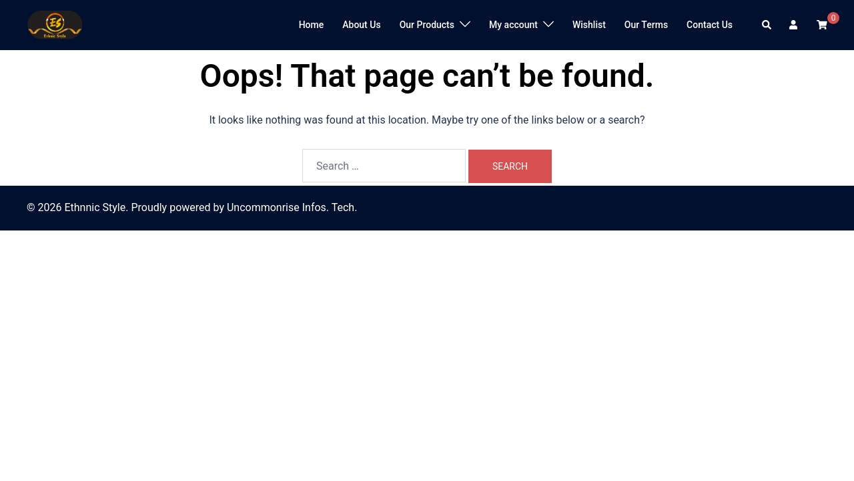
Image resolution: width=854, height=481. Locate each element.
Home (311, 24)
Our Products (427, 24)
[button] (767, 24)
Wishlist (589, 24)
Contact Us (710, 24)
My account (513, 24)
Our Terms (646, 24)
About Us (361, 24)
